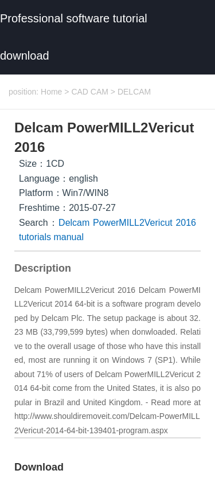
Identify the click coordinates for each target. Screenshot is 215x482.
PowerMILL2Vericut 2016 (144, 223)
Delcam (73, 223)
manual (68, 237)
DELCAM (134, 91)
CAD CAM (89, 91)
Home (51, 91)
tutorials (35, 237)
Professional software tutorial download (73, 37)
